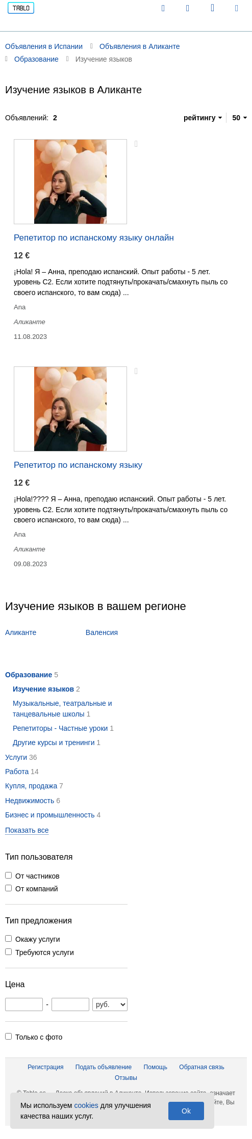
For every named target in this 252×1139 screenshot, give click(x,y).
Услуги (16, 757)
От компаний (36, 889)
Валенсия (102, 632)
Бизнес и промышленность (50, 815)
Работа (17, 771)
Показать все (26, 830)
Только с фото (38, 1037)
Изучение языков (43, 689)
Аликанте (20, 632)
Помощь (155, 1067)
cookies (86, 1105)
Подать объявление (103, 1067)
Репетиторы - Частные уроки (60, 728)
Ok (186, 1111)
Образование (28, 675)
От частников (37, 876)
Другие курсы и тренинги (53, 742)
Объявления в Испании (44, 46)
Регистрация (45, 1067)
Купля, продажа (31, 786)
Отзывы (126, 1077)
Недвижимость (29, 801)
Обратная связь (201, 1067)
